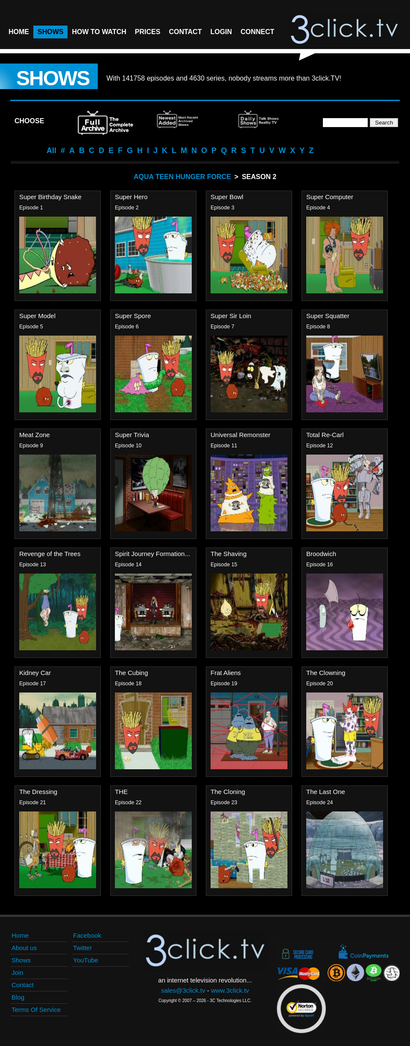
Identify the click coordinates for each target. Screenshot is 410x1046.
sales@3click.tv (183, 990)
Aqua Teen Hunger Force (182, 176)
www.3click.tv (230, 990)
